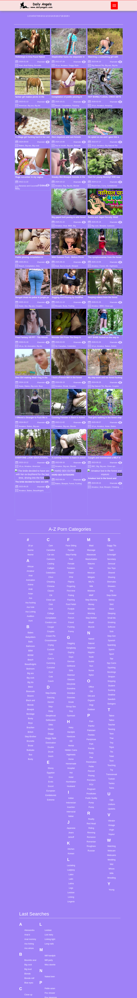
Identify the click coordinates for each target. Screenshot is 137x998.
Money (91, 448)
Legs (71, 732)
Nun (91, 510)
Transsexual (111, 618)
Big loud (28, 813)
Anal (21, 65)
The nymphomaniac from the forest (104, 257)
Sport (111, 498)
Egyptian (51, 617)
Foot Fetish (71, 448)
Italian (71, 660)
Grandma (71, 532)
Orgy (91, 549)
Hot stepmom (30, 977)
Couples (39, 306)
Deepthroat (51, 559)
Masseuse (91, 398)
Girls (71, 514)
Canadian (98, 307)
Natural (91, 487)
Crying (51, 489)
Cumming (50, 507)
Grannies (71, 541)
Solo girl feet (50, 858)
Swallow (111, 539)
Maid (91, 389)
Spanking (111, 489)
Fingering (71, 430)
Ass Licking (30, 456)
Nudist (91, 505)
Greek (71, 546)
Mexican (91, 417)
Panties (91, 579)
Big (64, 186)
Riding (91, 672)
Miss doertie (50, 809)
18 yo (57, 65)
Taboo (111, 559)
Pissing (91, 619)
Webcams (111, 699)
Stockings (111, 516)
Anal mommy (30, 783)
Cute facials (29, 870)
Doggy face (29, 891)
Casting (50, 408)
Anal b (27, 779)
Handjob (71, 576)
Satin (111, 394)
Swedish (111, 543)
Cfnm (50, 421)
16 (57, 16)
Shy (111, 435)
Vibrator (111, 665)
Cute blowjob (30, 866)
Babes (21, 146)
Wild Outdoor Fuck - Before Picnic (68, 257)
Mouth (91, 466)
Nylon (91, 519)
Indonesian (71, 647)
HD (107, 266)
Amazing (108, 106)
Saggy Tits (111, 389)
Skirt (111, 448)
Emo (51, 621)
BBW (70, 226)
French (71, 462)
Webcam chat (51, 909)
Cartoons (110, 226)
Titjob (111, 591)
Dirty (38, 266)
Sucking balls (50, 876)
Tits (111, 596)
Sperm (111, 493)
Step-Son (111, 480)
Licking (71, 741)
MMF (91, 439)
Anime (30, 428)
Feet (71, 403)
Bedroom (30, 513)
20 (67, 16)
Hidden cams (30, 968)
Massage (91, 394)
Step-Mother (91, 462)
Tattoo (111, 564)
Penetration (91, 606)
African (30, 410)
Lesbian (70, 736)
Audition (30, 460)
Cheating (51, 426)
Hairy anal (28, 945)
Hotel (71, 621)
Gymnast (71, 559)
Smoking (111, 466)
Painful (91, 570)
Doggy (51, 578)
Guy (71, 555)
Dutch (50, 600)
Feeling (71, 306)
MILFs (91, 426)
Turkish (111, 623)
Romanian (91, 686)
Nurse (91, 514)
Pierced (91, 615)
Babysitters (30, 481)
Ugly (111, 644)
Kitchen (71, 693)
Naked (91, 483)
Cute (51, 521)
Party (91, 597)
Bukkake (30, 594)
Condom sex (50, 466)
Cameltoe (50, 394)
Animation (104, 293)
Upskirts (111, 653)
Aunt (30, 465)
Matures (91, 408)
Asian (21, 306)
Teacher (111, 569)
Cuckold (50, 493)
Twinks (111, 627)
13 (49, 16)
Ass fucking (30, 447)
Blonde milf (29, 822)
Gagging (71, 487)
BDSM (30, 499)
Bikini (30, 531)
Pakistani (91, 574)
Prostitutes (91, 637)
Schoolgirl (111, 398)
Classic (51, 435)
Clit (50, 439)
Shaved (111, 417)
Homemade (71, 608)
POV (91, 628)
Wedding (111, 704)
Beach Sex (96, 186)
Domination (51, 587)
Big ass (108, 65)
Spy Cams (111, 507)
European (50, 635)
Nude (91, 501)
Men (91, 412)
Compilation (66, 106)
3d (98, 293)
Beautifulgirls (30, 508)
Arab (30, 433)
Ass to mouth (60, 146)
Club (51, 448)
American (23, 106)
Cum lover (29, 857)
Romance (91, 681)
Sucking (111, 534)
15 (54, 16)
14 (52, 16)
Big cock (35, 146)
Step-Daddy (50, 537)
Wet (111, 708)
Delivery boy (29, 882)
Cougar (50, 471)
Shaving (111, 421)
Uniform (111, 648)
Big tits (115, 65)
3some (31, 394)
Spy (111, 502)
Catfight (50, 412)
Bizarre (30, 540)
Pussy (91, 651)
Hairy (71, 571)
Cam (51, 389)
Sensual (111, 408)
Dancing (50, 541)
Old (91, 535)
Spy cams (49, 871)
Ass (26, 306)
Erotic (50, 626)
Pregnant (91, 633)
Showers (111, 430)
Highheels (113, 266)
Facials (71, 394)
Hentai (71, 589)
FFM (71, 421)
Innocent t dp (30, 993)
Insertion (71, 651)
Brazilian (30, 571)
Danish (51, 546)
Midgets (91, 421)
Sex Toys (111, 412)
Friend (71, 466)
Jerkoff (71, 681)
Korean (71, 697)
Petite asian (50, 832)
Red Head (91, 667)
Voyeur (111, 678)
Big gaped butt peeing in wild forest (69, 217)
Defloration (51, 564)
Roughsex (91, 690)
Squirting (111, 511)
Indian (71, 642)
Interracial (71, 656)
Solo (111, 475)
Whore (111, 713)
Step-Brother (30, 580)
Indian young (30, 988)
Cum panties (30, 861)
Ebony (51, 612)
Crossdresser (51, 484)
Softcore (111, 471)
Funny (71, 475)
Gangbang (71, 492)
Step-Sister (111, 439)
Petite (91, 610)
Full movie (29, 912)
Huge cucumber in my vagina (29, 177)
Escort (51, 630)
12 (47, 16)
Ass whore (29, 792)
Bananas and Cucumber (29, 186)
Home (71, 603)
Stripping (111, 525)
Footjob (71, 453)
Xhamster (43, 62)
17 (59, 16)
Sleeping (111, 457)
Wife (111, 717)
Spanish (111, 484)
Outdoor (91, 553)
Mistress (91, 435)
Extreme (51, 644)
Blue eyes (28, 827)
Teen (111, 578)
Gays (71, 501)
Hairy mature (30, 958)
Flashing (75, 106)
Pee (91, 601)
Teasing (111, 573)
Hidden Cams (71, 594)
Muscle (91, 471)
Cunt (51, 516)
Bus (30, 598)
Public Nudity (91, 642)
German (71, 505)
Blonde (76, 186)
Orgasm (91, 544)
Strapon (111, 521)
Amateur (64, 65)
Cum (51, 498)
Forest (102, 266)
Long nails (49, 788)
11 (44, 16)
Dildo (50, 569)
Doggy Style (74, 65)
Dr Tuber (43, 185)
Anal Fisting (28, 65)
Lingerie (71, 745)
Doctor (51, 573)
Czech (51, 525)
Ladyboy (71, 714)
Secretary (111, 403)
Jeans (71, 676)
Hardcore (71, 580)
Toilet (111, 600)
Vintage (111, 669)
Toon (111, 605)
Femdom (71, 412)
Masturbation (91, 403)
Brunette (37, 65)
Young (111, 734)
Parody (91, 592)
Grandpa (71, 537)
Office (91, 531)
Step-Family (71, 398)
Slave (111, 453)
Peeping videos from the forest (102, 271)
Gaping (71, 496)
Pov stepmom (51, 842)
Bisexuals (30, 535)
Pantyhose (91, 583)
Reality (91, 663)
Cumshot (51, 511)
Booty (30, 562)
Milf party (49, 804)
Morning (91, 457)
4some (31, 398)
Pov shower (50, 837)
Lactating (71, 709)
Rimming (91, 676)
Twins (111, 632)
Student (111, 530)
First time (71, 435)
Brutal (101, 321)
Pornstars (91, 624)
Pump (91, 647)
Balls (30, 486)
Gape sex (28, 924)
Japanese (71, 672)
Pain (91, 565)
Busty (17, 189)
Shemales (111, 426)
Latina (71, 727)
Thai (111, 582)
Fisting (71, 439)
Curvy (103, 186)
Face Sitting (71, 389)
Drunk (50, 596)
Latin (71, 723)
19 (64, 16)
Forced (71, 457)
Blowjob (77, 146)
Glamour (71, 519)
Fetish (71, 417)
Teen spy (49, 892)
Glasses (71, 523)
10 (41, 16)
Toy (111, 614)
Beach (57, 106)
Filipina (71, 426)
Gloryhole (71, 528)
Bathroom (30, 490)
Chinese (50, 430)
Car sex (50, 398)
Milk (91, 430)
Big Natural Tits (98, 65)
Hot (71, 617)
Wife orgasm (50, 918)
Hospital (71, 612)
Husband (71, 630)
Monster (91, 453)
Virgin (111, 674)
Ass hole (30, 451)
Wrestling (111, 722)
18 (62, 16)
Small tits (111, 462)
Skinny (111, 444)
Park (91, 588)
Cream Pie (51, 480)
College (50, 457)
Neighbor (91, 492)
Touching (111, 609)
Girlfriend (71, 510)
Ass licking (29, 788)
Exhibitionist (112, 186)
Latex (71, 718)
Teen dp (48, 888)
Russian (91, 695)
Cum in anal (29, 852)
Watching (111, 690)
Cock (50, 453)
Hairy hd (28, 954)
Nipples (91, 496)
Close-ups (109, 279)
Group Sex (71, 550)
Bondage (31, 558)
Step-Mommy (91, 444)
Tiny (111, 587)
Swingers (111, 548)
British (41, 321)
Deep (50, 555)
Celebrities (107, 307)
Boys (77, 321)
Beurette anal (30, 804)
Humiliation (71, 626)
